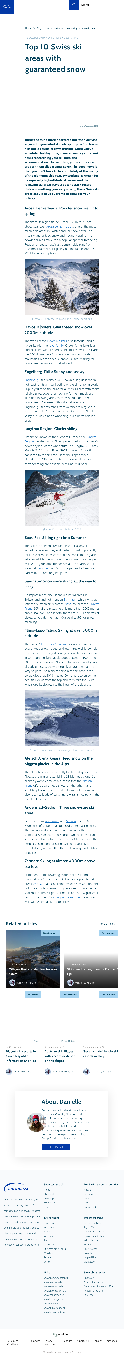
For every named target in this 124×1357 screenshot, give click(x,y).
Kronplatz (89, 1253)
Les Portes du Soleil (94, 1231)
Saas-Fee (43, 568)
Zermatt (38, 884)
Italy (86, 1202)
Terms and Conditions (12, 1342)
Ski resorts (49, 1194)
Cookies (68, 1340)
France (87, 1198)
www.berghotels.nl (53, 1303)
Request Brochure (93, 1290)
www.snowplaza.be (53, 1282)
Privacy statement (50, 1342)
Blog (41, 28)
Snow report (50, 1198)
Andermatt (52, 821)
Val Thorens (50, 1235)
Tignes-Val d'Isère (93, 1227)
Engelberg (31, 380)
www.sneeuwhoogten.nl (56, 1277)
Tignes (47, 1240)
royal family (56, 345)
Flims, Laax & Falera (53, 644)
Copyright (35, 1340)
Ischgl (68, 604)
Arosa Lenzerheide (58, 226)
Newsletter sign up (93, 1282)
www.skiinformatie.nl (54, 1307)
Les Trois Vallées (92, 1223)
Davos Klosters (57, 341)
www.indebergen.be (54, 1294)
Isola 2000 (89, 1261)
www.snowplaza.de (53, 1286)
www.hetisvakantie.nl (54, 1312)
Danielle (56, 37)
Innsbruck (49, 1244)
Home (30, 28)
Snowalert (89, 1277)
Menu (115, 5)
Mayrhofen (49, 1253)
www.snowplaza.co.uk (55, 1290)
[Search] (102, 5)
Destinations (71, 37)
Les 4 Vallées (90, 1248)
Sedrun (71, 821)
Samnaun (70, 599)
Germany (89, 1194)
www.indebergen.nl (53, 1299)
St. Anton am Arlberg (55, 1248)
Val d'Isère (49, 1227)
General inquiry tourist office (99, 1286)
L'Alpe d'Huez (90, 1257)
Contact (97, 1340)
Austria (87, 1189)
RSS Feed (88, 1294)
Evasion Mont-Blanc (94, 1235)
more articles (107, 923)
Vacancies (111, 1340)
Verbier (48, 1261)
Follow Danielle (56, 1147)
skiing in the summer (67, 897)
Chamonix (49, 1223)
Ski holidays (50, 1202)
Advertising (83, 1340)
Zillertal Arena (91, 1240)
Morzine (48, 1231)
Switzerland (71, 176)
